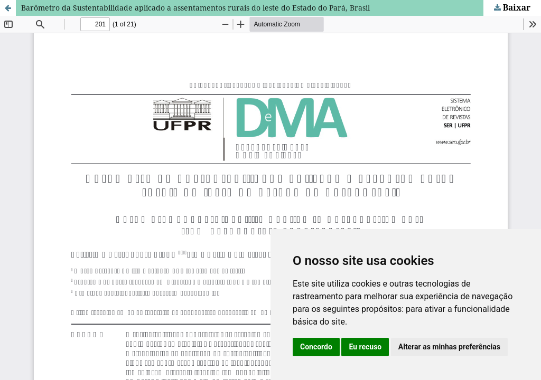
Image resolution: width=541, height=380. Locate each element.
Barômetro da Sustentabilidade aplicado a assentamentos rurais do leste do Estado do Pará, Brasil (195, 8)
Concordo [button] (316, 347)
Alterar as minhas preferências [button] (449, 347)
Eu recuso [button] (365, 347)
